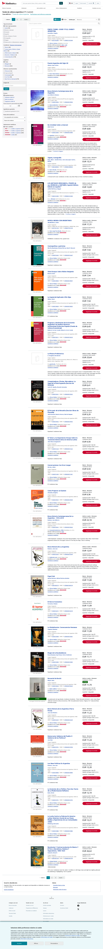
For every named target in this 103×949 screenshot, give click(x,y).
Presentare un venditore (31, 910)
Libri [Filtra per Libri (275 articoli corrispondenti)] (6, 28)
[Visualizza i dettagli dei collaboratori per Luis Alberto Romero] (53, 95)
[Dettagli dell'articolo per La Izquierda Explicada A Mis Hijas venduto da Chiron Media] (37, 306)
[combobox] (40, 3)
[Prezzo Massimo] (14, 106)
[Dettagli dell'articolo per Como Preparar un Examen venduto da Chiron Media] (37, 500)
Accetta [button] (19, 943)
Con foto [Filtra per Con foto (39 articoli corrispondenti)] (7, 77)
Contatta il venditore (53, 48)
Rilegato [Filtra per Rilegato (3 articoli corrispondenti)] (7, 64)
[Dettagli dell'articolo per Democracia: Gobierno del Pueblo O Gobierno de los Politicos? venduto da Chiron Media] (37, 745)
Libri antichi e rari (41, 8)
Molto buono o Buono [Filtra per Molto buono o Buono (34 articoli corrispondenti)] (10, 53)
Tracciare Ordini (12, 913)
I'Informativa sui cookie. (47, 937)
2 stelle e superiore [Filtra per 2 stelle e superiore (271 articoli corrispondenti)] (14, 128)
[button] (99, 23)
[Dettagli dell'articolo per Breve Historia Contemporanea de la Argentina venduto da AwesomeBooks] (37, 100)
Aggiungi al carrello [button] (91, 44)
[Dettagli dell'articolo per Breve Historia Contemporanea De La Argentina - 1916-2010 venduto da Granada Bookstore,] (37, 525)
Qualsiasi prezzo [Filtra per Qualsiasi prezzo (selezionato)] (8, 95)
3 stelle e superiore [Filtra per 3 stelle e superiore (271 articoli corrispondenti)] (14, 130)
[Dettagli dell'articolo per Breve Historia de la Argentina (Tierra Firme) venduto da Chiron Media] (37, 718)
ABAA (62, 45)
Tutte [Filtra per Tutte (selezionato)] (5, 62)
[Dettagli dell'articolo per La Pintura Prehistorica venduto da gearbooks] (37, 358)
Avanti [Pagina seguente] (26, 19)
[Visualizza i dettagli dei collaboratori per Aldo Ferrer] (51, 127)
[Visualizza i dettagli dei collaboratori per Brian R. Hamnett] (52, 852)
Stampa (45, 908)
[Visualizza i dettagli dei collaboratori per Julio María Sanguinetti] (54, 441)
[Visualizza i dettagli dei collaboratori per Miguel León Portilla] (54, 189)
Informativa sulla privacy (48, 913)
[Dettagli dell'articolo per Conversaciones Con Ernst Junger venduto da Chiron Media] (37, 474)
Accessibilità (46, 921)
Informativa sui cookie (48, 918)
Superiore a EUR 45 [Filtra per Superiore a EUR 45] (9, 101)
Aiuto (98, 3)
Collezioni (23, 8)
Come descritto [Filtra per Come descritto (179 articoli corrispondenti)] (9, 57)
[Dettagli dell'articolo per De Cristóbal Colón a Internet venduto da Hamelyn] (37, 134)
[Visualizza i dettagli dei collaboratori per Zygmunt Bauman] (52, 629)
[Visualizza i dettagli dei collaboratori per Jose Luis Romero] (53, 548)
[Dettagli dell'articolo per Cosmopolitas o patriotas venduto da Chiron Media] (37, 255)
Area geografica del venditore (11, 117)
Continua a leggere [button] (58, 151)
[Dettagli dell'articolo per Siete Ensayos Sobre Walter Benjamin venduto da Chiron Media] (37, 281)
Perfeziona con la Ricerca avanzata (40, 14)
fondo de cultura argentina (21, 14)
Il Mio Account (12, 910)
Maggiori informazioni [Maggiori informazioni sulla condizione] (15, 45)
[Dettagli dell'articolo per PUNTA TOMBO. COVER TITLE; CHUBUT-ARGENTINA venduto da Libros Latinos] (37, 34)
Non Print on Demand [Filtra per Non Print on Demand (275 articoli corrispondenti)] (11, 79)
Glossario (55, 887)
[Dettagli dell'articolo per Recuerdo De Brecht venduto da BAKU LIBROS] (37, 689)
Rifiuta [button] (36, 943)
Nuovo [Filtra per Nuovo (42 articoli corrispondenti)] (7, 47)
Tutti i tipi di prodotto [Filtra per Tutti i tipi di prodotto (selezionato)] (10, 26)
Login (76, 3)
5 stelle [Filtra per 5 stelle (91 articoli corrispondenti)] (11, 134)
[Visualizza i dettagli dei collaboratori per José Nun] (50, 740)
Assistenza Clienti (64, 908)
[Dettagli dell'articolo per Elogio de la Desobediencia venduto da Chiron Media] (37, 662)
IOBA (62, 531)
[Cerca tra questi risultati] (64, 23)
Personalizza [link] (54, 943)
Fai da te (62, 905)
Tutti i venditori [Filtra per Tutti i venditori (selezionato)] (9, 126)
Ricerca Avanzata (6, 8)
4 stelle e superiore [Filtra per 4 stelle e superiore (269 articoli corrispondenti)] (14, 132)
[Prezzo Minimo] (6, 106)
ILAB (66, 45)
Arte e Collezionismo (61, 8)
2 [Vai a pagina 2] (17, 19)
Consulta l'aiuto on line (59, 885)
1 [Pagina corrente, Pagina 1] (13, 19)
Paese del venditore (9, 120)
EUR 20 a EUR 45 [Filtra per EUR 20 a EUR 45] (8, 99)
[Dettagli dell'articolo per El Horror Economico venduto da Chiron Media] (37, 611)
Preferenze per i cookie (48, 916)
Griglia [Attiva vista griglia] (64, 19)
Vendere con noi (96, 8)
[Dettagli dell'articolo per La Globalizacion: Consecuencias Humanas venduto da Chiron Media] (37, 636)
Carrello (10, 916)
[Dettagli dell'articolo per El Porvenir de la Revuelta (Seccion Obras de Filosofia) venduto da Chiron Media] (37, 420)
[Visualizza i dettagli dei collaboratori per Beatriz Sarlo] (51, 273)
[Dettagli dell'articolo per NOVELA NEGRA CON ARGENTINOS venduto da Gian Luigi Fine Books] (37, 230)
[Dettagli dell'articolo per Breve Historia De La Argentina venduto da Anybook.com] (37, 556)
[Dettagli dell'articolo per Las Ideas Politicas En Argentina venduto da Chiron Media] (37, 773)
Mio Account (83, 3)
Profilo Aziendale (47, 905)
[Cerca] (61, 3)
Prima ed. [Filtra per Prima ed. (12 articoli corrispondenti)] (7, 71)
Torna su (51, 898)
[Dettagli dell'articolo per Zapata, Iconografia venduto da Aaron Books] (37, 167)
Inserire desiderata (9, 889)
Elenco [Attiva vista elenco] (57, 19)
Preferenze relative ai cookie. (72, 935)
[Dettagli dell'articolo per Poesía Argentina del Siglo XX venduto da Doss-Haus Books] (37, 68)
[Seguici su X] (78, 909)
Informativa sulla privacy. (27, 938)
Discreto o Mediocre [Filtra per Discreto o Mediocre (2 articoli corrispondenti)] (10, 55)
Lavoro (44, 910)
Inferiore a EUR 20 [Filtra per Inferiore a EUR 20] (9, 97)
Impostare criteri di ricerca (59, 889)
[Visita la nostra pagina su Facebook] (78, 905)
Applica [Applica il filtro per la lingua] (6, 88)
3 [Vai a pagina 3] (55, 877)
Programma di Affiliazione (32, 908)
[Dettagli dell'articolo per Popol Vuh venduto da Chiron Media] (37, 585)
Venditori (79, 8)
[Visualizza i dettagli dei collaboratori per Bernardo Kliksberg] (53, 823)
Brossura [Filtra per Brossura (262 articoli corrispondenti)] (7, 66)
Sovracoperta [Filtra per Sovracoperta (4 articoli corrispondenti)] (8, 75)
